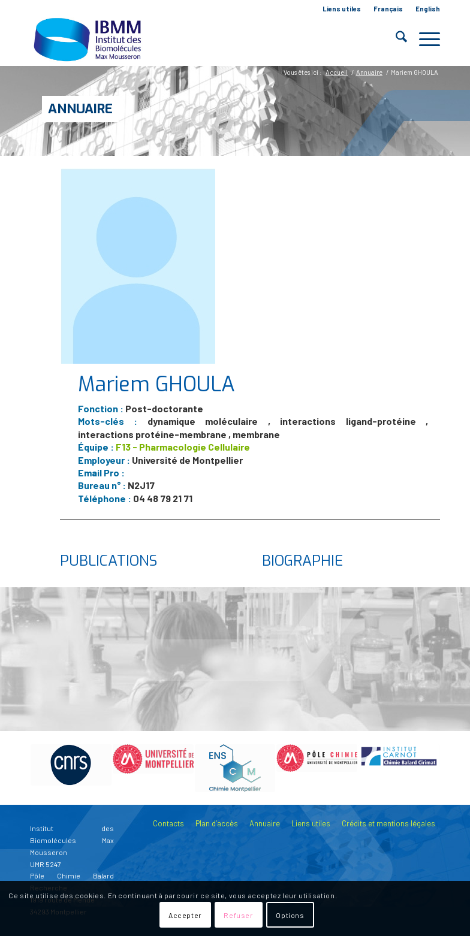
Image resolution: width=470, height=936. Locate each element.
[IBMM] (88, 39)
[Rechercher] (395, 39)
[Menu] (423, 39)
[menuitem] (342, 9)
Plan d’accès (216, 823)
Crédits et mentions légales (388, 823)
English (427, 9)
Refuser (238, 915)
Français (388, 9)
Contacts (168, 823)
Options (290, 915)
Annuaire (80, 108)
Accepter (185, 915)
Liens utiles (342, 9)
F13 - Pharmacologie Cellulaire (183, 446)
